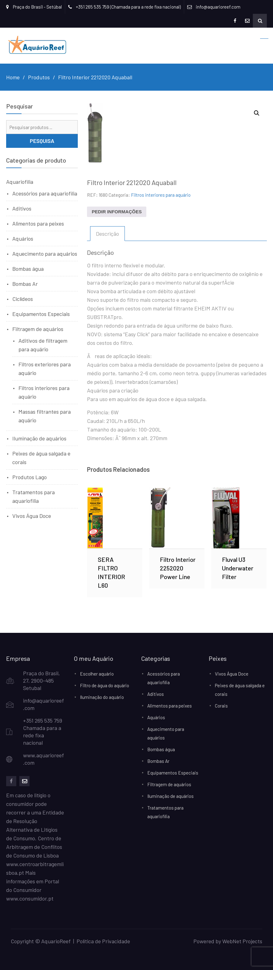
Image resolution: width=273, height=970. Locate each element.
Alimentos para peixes (38, 223)
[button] (256, 113)
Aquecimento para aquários (44, 253)
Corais (221, 705)
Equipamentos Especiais (41, 313)
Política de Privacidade (103, 941)
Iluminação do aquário (102, 697)
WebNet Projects (242, 941)
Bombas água (28, 268)
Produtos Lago (29, 477)
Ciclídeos (22, 298)
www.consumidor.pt (29, 898)
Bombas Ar (25, 283)
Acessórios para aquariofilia (44, 193)
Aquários (22, 238)
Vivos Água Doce (31, 515)
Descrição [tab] (107, 233)
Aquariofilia (19, 181)
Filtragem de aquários (37, 328)
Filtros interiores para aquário (161, 195)
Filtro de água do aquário (104, 685)
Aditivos (21, 208)
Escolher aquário (97, 673)
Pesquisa (42, 140)
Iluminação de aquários (39, 438)
